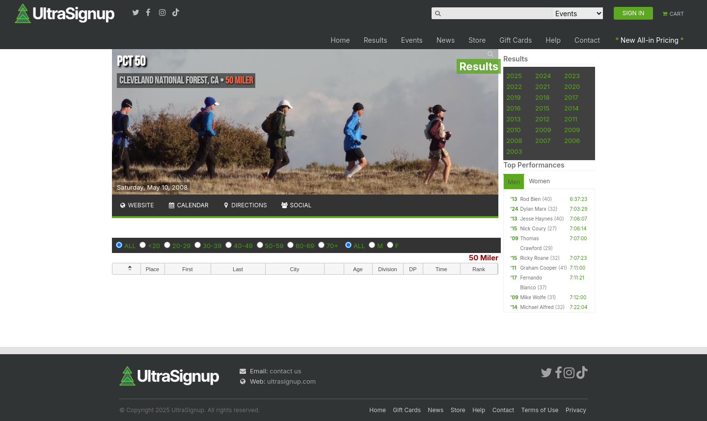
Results (375, 40)
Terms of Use (540, 410)
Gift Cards (515, 40)
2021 (542, 86)
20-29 (181, 246)
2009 (543, 130)
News (445, 40)
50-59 (274, 246)
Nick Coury (533, 228)
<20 (154, 246)
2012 (542, 119)
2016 (513, 108)
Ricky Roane (534, 258)
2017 (571, 97)
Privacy (576, 410)
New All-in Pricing (650, 40)
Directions (244, 205)
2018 (542, 97)
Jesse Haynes (536, 219)
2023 (572, 76)
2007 (542, 140)
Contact (587, 40)
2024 (543, 76)
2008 (514, 140)
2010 (513, 130)
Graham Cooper (538, 268)
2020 (572, 86)
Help (553, 40)
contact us (285, 371)
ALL (130, 246)
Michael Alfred (536, 307)
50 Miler (483, 257)
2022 (514, 86)
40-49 (243, 246)
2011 (570, 119)
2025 (514, 76)
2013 (513, 119)
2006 (572, 140)
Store (477, 40)
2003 (514, 151)
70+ (332, 246)
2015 (542, 108)
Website (136, 205)
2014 (571, 108)
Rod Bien (530, 199)
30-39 (212, 246)
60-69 (305, 246)
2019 (513, 97)
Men (514, 182)
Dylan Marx (533, 209)
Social (296, 205)
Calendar (188, 205)
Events (412, 40)
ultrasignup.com (291, 381)
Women (539, 181)
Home (340, 40)
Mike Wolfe (532, 297)
